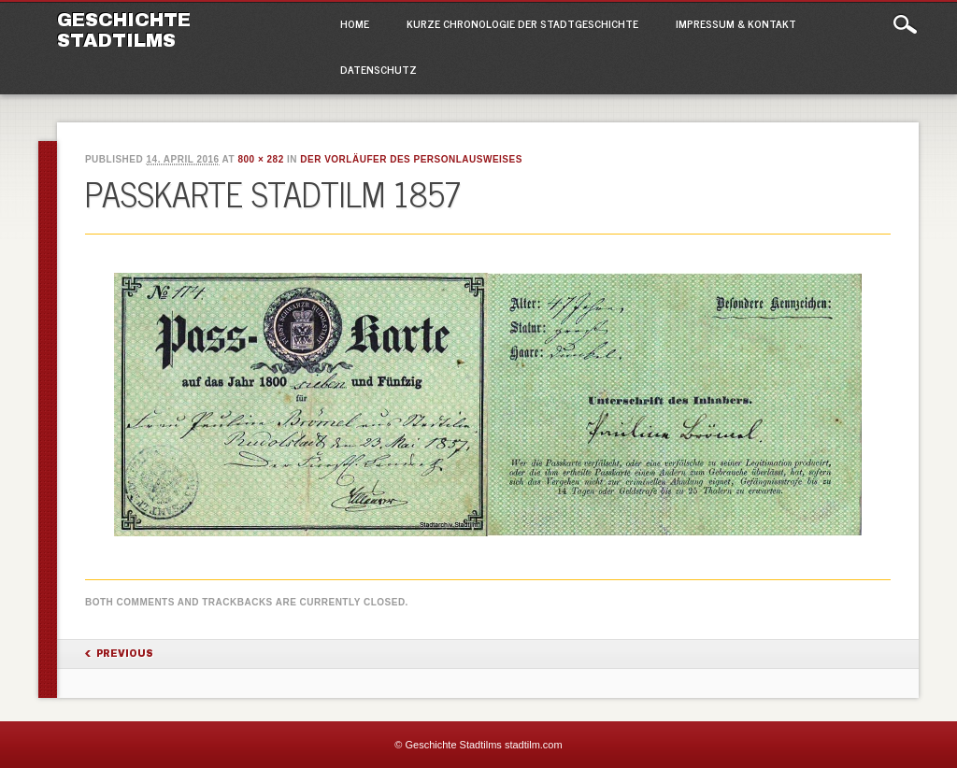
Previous (124, 653)
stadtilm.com (534, 744)
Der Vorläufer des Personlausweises (411, 159)
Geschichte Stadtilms (124, 29)
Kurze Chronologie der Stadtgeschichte (522, 23)
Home (354, 23)
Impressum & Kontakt (736, 23)
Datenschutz (378, 69)
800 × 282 (260, 159)
